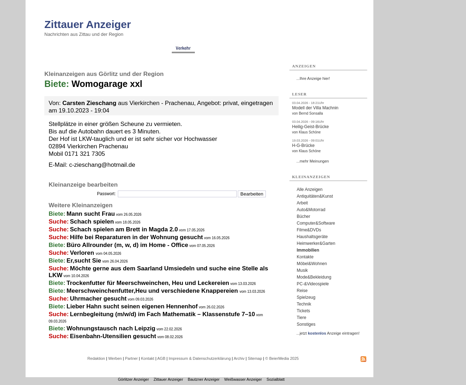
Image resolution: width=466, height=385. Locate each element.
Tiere (301, 317)
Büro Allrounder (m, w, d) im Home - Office (127, 245)
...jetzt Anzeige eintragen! (328, 333)
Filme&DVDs (309, 230)
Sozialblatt (276, 379)
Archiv (239, 358)
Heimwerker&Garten (316, 243)
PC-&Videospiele (313, 284)
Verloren (83, 252)
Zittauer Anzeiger (87, 24)
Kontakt (147, 358)
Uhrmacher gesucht (98, 298)
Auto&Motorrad (311, 209)
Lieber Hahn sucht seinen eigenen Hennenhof (132, 306)
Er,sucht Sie (84, 260)
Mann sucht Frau (91, 213)
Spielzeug (306, 297)
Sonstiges (306, 324)
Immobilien (308, 250)
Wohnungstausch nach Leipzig (111, 328)
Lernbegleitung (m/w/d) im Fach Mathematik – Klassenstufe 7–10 (162, 314)
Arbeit (302, 203)
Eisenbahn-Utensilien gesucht (113, 336)
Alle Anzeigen (310, 189)
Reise (302, 290)
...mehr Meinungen (312, 161)
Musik (302, 270)
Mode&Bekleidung (314, 277)
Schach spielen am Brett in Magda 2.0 (124, 229)
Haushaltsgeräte (312, 236)
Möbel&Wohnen (312, 263)
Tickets (303, 311)
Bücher (303, 216)
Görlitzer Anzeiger (133, 379)
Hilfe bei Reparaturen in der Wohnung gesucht (136, 237)
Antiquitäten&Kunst (315, 196)
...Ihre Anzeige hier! (313, 78)
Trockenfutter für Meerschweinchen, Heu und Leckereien (148, 283)
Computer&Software (316, 223)
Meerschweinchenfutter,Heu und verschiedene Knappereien (153, 290)
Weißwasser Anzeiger (243, 379)
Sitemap (255, 358)
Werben (115, 358)
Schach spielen (92, 221)
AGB (161, 358)
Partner (131, 358)
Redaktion (96, 358)
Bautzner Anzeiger (204, 379)
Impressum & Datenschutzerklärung (200, 358)
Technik (304, 304)
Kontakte (305, 257)
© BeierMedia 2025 (281, 358)
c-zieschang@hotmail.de (102, 164)
